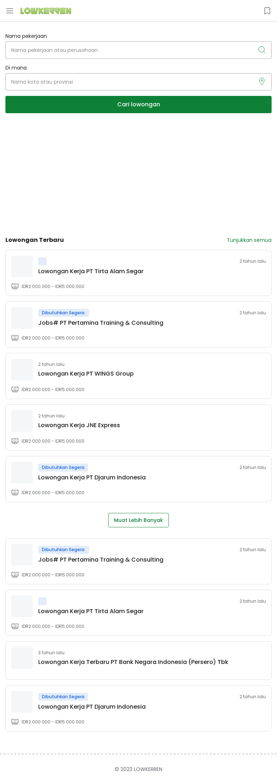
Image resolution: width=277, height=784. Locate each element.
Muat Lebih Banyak (138, 520)
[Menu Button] (9, 10)
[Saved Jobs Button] (267, 10)
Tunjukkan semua (249, 240)
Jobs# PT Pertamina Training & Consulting (100, 323)
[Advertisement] (138, 174)
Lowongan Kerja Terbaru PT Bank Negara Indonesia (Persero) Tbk (133, 662)
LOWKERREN (148, 769)
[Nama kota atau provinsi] (138, 81)
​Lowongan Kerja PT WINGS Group (86, 373)
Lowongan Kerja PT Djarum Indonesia (92, 477)
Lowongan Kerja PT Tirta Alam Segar (91, 271)
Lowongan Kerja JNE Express (79, 425)
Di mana (16, 67)
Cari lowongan (138, 104)
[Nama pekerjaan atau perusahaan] (138, 50)
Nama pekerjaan (26, 36)
